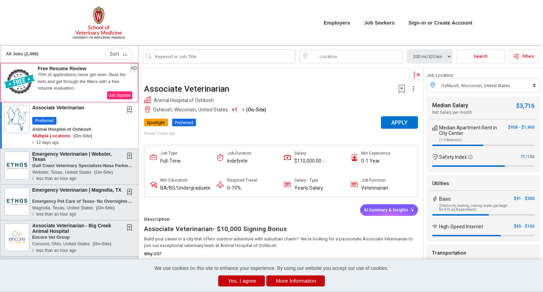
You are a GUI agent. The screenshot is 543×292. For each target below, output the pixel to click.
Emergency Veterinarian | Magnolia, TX (77, 190)
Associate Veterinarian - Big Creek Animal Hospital (71, 228)
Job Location (440, 75)
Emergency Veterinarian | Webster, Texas (72, 156)
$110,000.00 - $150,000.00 (309, 161)
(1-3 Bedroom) (450, 140)
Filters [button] (524, 56)
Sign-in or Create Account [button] (440, 23)
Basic (445, 199)
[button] (69, 82)
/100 (530, 156)
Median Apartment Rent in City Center (468, 130)
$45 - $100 (524, 226)
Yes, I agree (242, 281)
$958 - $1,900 (521, 127)
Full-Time (170, 161)
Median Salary (450, 105)
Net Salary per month (452, 112)
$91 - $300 (524, 198)
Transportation (449, 253)
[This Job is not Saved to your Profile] (130, 110)
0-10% (234, 188)
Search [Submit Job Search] (481, 56)
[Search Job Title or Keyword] (223, 56)
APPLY (399, 122)
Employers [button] (336, 23)
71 (522, 156)
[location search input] (356, 56)
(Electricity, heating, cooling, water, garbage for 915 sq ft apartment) (473, 207)
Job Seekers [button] (379, 23)
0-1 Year (370, 161)
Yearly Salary (308, 188)
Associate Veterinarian (58, 107)
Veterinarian (374, 188)
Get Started (119, 95)
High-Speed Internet (461, 226)
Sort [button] (119, 54)
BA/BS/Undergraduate (185, 188)
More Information (296, 281)
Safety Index (453, 157)
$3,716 (525, 105)
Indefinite (237, 161)
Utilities (440, 183)
